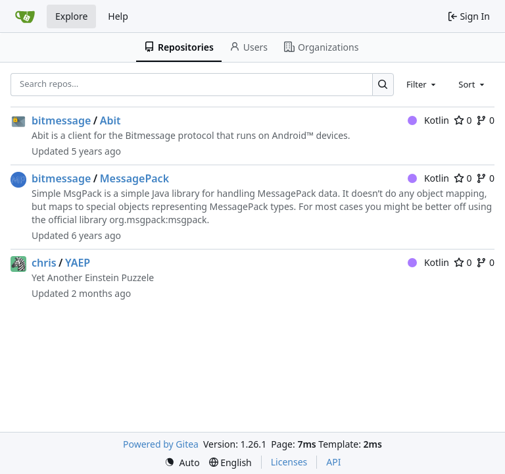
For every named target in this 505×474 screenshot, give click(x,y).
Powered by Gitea (161, 444)
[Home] (25, 16)
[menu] (182, 462)
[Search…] (383, 84)
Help (118, 16)
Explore (71, 16)
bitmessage (61, 120)
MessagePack (134, 178)
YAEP (77, 262)
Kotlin (428, 120)
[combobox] (422, 84)
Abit (110, 120)
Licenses (289, 462)
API (333, 462)
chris (44, 262)
